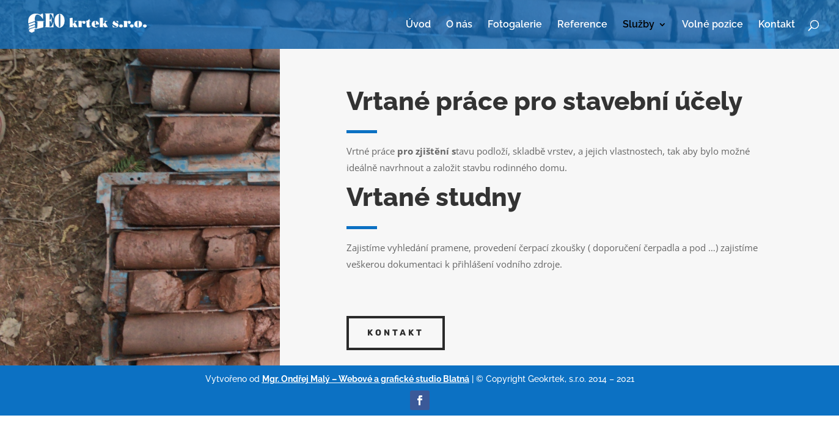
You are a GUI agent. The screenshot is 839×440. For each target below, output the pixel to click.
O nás (459, 25)
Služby (638, 25)
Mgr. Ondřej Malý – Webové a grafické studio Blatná (365, 379)
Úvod (418, 25)
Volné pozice (712, 25)
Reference (582, 25)
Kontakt (776, 25)
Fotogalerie (515, 25)
